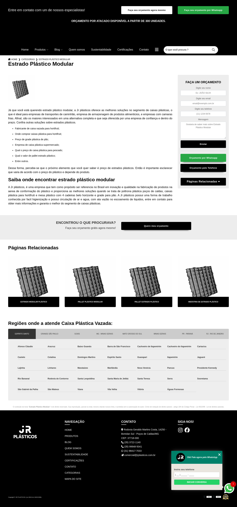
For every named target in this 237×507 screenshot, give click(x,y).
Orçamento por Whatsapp (203, 158)
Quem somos (77, 49)
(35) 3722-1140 (131, 442)
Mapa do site (73, 479)
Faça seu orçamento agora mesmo (147, 10)
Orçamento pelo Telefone (203, 168)
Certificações (125, 49)
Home (25, 49)
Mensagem (203, 119)
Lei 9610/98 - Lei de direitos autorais (210, 407)
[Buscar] (213, 50)
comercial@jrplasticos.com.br (138, 455)
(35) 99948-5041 (131, 446)
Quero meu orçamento (156, 226)
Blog (57, 49)
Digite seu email (203, 98)
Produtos (40, 49)
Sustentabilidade (101, 49)
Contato (144, 49)
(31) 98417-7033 (131, 450)
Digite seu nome (203, 88)
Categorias (28, 59)
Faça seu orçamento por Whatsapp (203, 10)
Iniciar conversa (197, 482)
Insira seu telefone (184, 469)
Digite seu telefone (203, 109)
